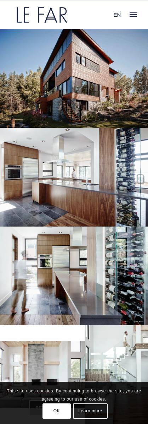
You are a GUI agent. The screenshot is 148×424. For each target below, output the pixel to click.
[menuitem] (133, 14)
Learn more (90, 410)
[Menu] (133, 14)
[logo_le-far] (61, 14)
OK (56, 410)
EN (117, 15)
